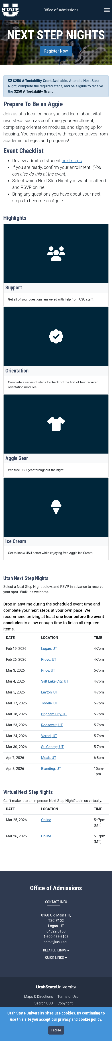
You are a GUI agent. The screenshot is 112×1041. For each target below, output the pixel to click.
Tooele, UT (49, 703)
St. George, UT (52, 747)
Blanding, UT (51, 769)
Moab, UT (48, 758)
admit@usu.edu (56, 942)
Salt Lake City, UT (54, 681)
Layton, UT (49, 692)
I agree (56, 1030)
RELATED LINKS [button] (56, 950)
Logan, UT (49, 648)
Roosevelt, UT (52, 725)
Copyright (65, 1003)
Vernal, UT (49, 736)
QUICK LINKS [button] (56, 957)
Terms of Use (68, 996)
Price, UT (48, 670)
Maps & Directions (38, 996)
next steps (72, 160)
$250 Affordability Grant (33, 91)
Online (46, 820)
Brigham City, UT (54, 714)
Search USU (44, 1003)
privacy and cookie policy (79, 1019)
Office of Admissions (61, 9)
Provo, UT (48, 659)
